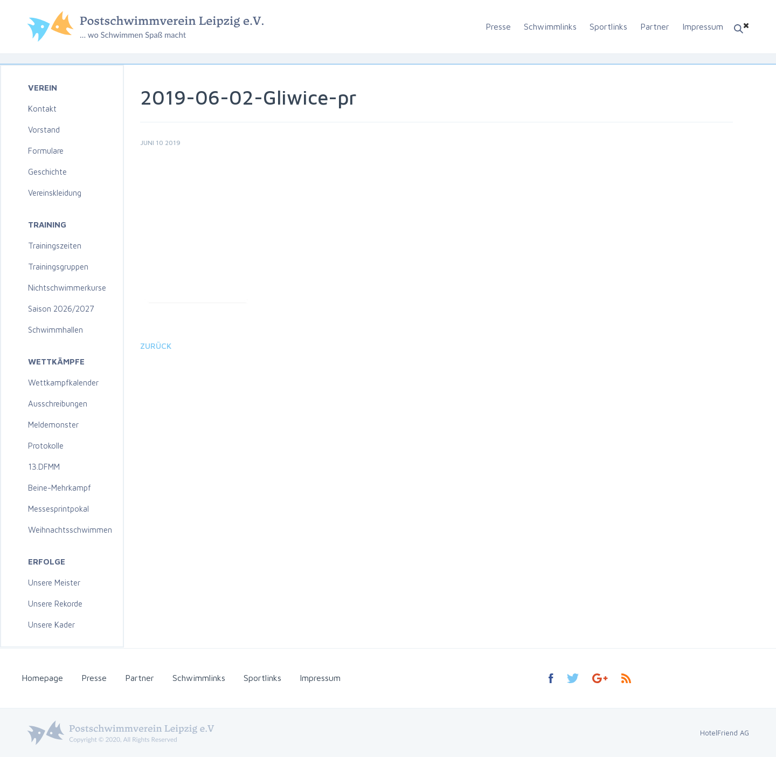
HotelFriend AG (724, 732)
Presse (498, 26)
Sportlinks (608, 26)
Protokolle (46, 445)
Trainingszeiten (54, 245)
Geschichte (47, 171)
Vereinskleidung (54, 192)
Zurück (155, 345)
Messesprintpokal (58, 508)
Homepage (42, 678)
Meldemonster (53, 424)
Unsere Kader (51, 624)
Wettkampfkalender (63, 382)
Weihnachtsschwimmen (70, 529)
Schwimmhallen (55, 329)
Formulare (46, 150)
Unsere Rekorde (55, 603)
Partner (654, 26)
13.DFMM (44, 466)
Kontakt (42, 108)
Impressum (702, 26)
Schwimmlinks (550, 26)
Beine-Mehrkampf (59, 487)
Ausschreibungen (57, 403)
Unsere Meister (54, 582)
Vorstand (44, 129)
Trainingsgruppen (58, 266)
